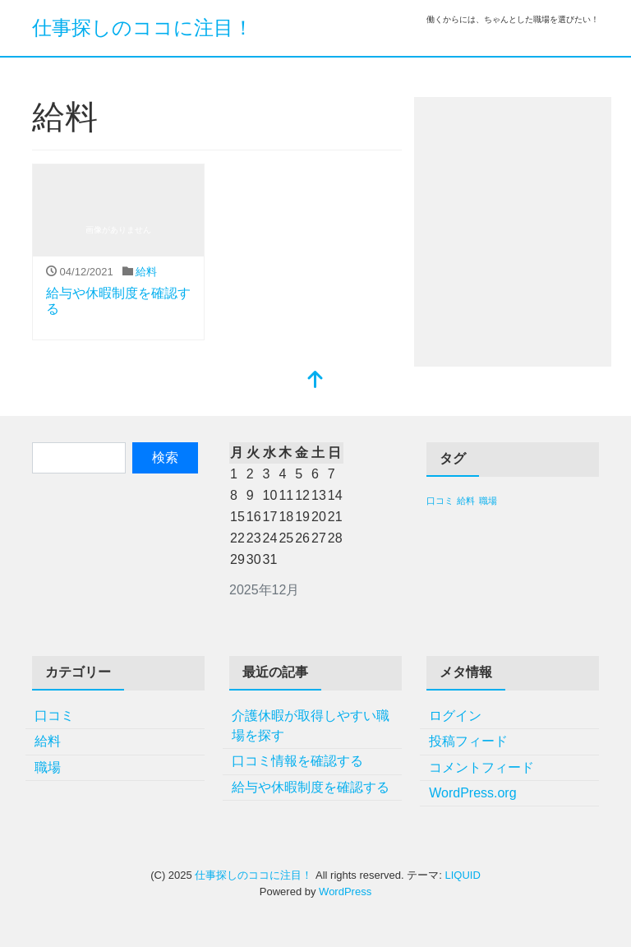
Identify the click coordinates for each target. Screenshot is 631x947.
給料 (146, 272)
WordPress (345, 891)
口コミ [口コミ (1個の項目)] (440, 501)
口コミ (54, 716)
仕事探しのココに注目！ (142, 27)
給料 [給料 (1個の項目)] (466, 501)
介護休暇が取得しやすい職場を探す (310, 725)
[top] (315, 381)
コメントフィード (481, 767)
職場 (48, 767)
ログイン (455, 716)
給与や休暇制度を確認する (310, 787)
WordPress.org (472, 793)
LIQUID (462, 875)
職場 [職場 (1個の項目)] (488, 501)
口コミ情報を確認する (297, 761)
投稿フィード (468, 741)
